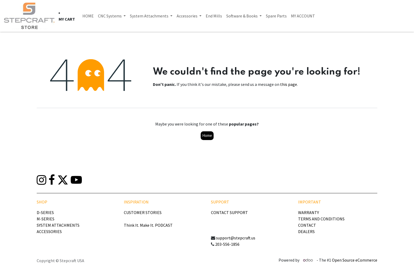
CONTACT (307, 225)
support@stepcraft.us (235, 237)
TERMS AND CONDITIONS (321, 218)
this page (288, 84)
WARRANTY (308, 212)
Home (207, 135)
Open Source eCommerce (354, 260)
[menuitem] (88, 16)
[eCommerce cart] (67, 19)
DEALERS (306, 231)
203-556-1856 (227, 244)
